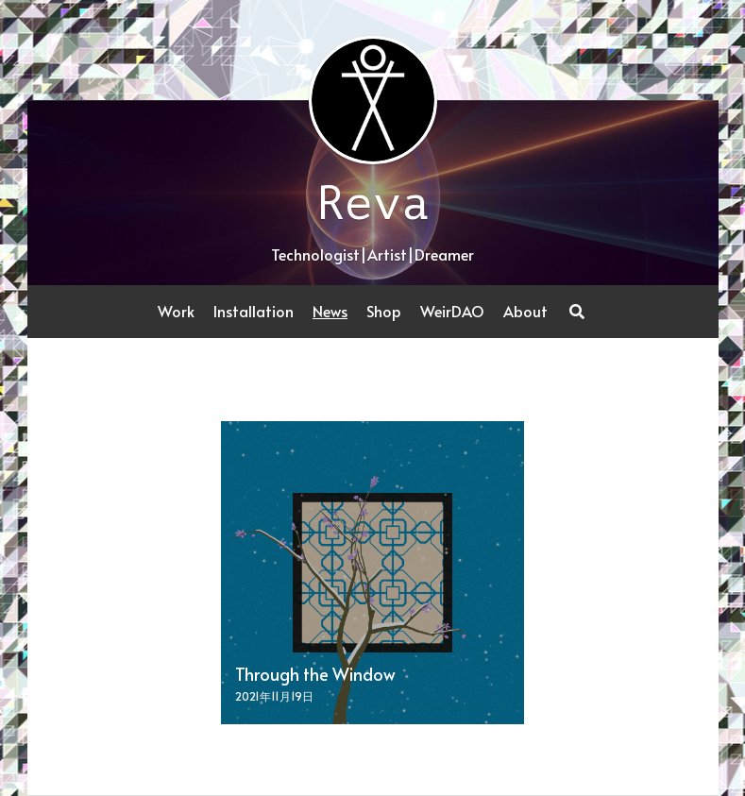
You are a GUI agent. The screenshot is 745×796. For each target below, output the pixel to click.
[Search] (577, 311)
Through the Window (315, 674)
